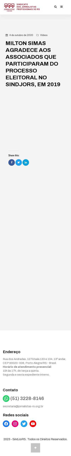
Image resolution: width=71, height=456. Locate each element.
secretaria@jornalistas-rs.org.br (23, 406)
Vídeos (43, 35)
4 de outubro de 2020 (21, 35)
